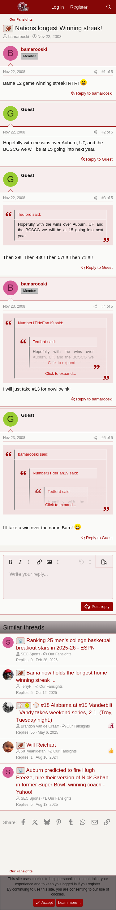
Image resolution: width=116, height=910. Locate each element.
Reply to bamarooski (94, 93)
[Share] (95, 72)
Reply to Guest (99, 159)
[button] (10, 562)
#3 (104, 198)
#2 (104, 132)
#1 (104, 72)
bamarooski (18, 36)
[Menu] (8, 7)
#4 (104, 306)
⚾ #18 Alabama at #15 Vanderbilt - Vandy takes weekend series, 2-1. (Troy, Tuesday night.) (64, 712)
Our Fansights (59, 654)
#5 (104, 438)
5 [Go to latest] (112, 72)
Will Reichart (41, 745)
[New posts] (96, 7)
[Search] (109, 7)
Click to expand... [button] (60, 373)
